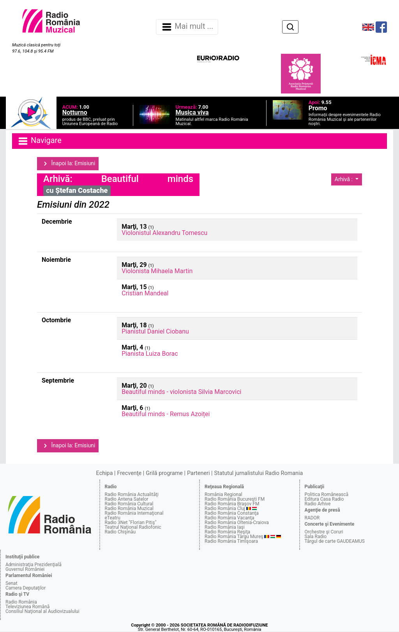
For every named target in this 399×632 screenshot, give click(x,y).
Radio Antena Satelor (126, 499)
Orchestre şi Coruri (324, 532)
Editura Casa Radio (324, 499)
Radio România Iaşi (225, 527)
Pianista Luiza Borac (150, 353)
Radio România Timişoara (231, 541)
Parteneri (198, 473)
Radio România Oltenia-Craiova (237, 522)
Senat (11, 583)
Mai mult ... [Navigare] (187, 27)
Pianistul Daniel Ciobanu (155, 331)
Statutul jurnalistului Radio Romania (258, 473)
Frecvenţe (129, 473)
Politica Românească (327, 494)
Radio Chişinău (120, 532)
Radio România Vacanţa (229, 518)
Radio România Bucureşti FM (235, 499)
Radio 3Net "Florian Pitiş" (131, 522)
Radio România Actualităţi (132, 494)
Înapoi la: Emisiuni (68, 163)
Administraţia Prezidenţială (33, 564)
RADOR (312, 518)
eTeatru (112, 518)
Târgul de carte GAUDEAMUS (335, 541)
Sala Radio (316, 536)
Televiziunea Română (27, 606)
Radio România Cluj (225, 508)
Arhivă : (344, 179)
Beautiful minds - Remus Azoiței (166, 414)
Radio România (21, 602)
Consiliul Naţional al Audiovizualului (42, 611)
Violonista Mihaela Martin (157, 271)
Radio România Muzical (129, 508)
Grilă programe (164, 473)
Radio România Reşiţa (227, 532)
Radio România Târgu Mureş (234, 536)
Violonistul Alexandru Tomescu (164, 233)
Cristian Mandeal (145, 293)
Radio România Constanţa (232, 513)
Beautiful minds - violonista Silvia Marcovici (181, 391)
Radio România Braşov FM (232, 504)
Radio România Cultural (129, 504)
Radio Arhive (318, 504)
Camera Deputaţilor (25, 588)
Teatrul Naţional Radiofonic (133, 527)
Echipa (104, 473)
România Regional (223, 494)
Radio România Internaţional (134, 513)
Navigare (39, 141)
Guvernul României (24, 569)
